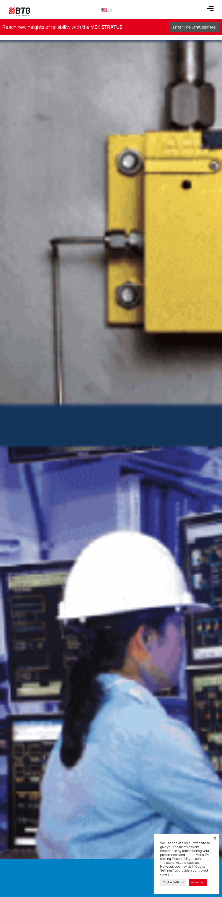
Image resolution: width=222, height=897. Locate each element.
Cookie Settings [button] (173, 882)
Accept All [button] (197, 882)
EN (106, 10)
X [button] (214, 839)
